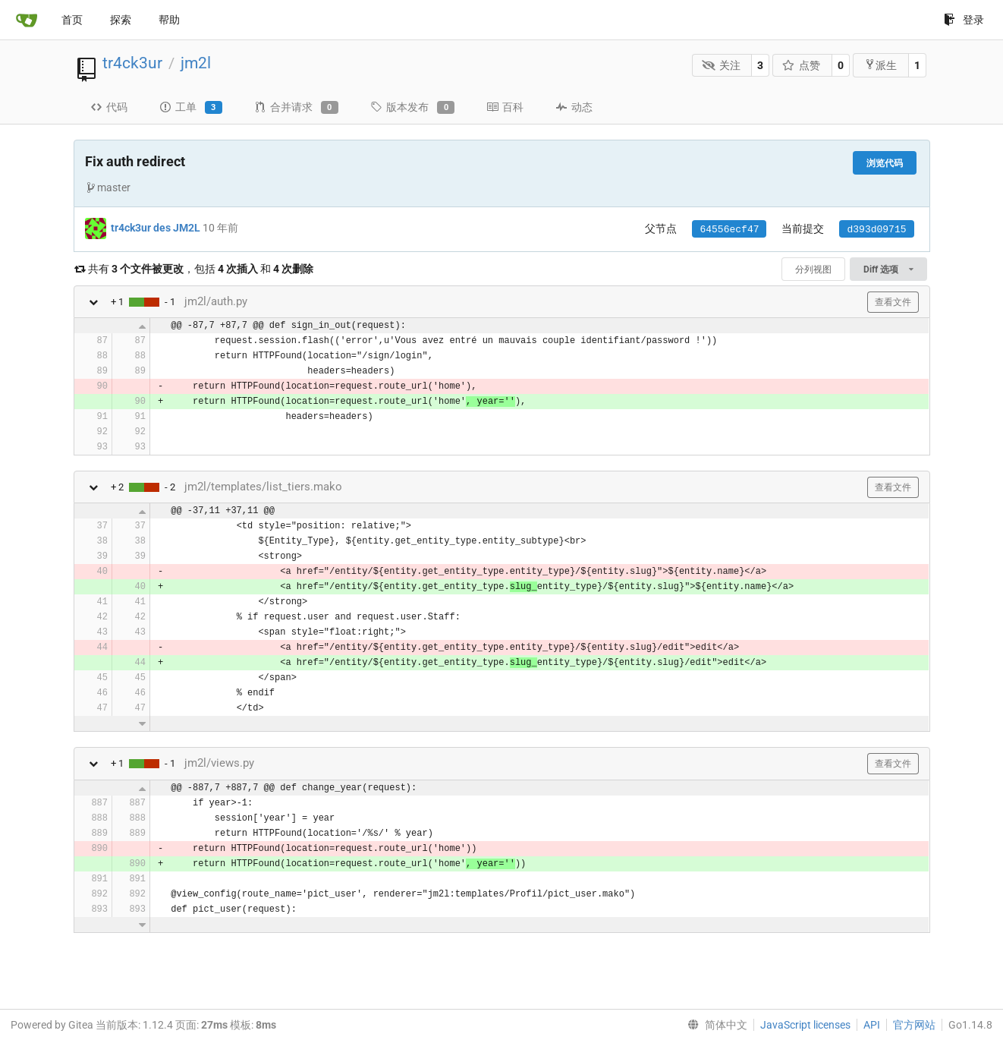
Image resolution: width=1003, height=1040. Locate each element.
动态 (574, 107)
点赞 (801, 65)
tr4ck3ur (132, 63)
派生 (880, 64)
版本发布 (412, 108)
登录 (964, 20)
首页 (72, 20)
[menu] (714, 1025)
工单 (190, 108)
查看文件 (893, 302)
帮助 (169, 20)
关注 (721, 65)
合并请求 (296, 108)
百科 (505, 107)
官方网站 (914, 1025)
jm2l (196, 63)
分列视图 (813, 269)
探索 (120, 20)
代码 (108, 107)
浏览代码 (884, 163)
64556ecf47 (729, 229)
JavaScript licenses (805, 1025)
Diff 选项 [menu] (888, 269)
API (871, 1025)
